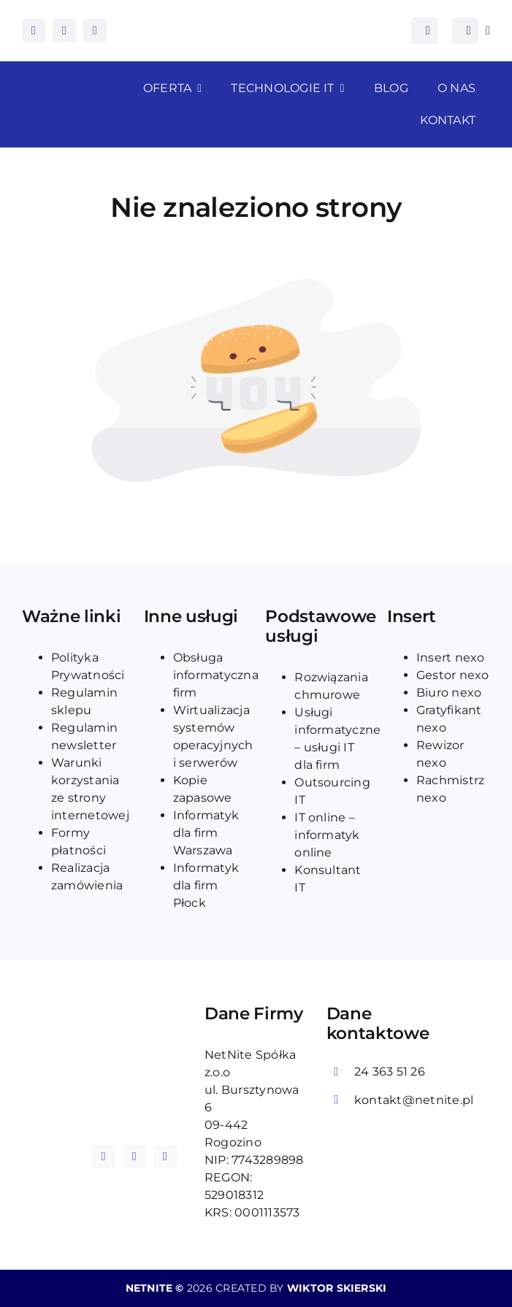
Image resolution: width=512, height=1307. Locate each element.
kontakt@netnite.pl (413, 1100)
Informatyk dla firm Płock (206, 885)
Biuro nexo (448, 693)
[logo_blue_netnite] (134, 1082)
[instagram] (64, 30)
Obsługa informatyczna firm (216, 675)
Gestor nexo (452, 675)
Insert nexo (450, 657)
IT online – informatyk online (326, 834)
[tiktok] (95, 30)
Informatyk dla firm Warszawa (206, 832)
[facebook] (33, 30)
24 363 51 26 (389, 1071)
